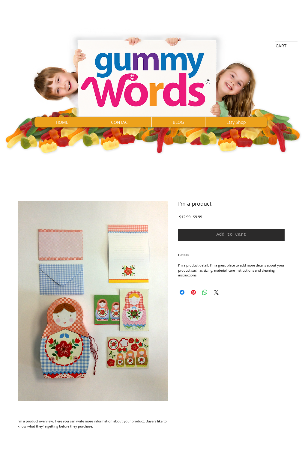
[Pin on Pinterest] (193, 292)
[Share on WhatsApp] (204, 292)
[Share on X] (216, 292)
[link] (285, 46)
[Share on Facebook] (182, 292)
